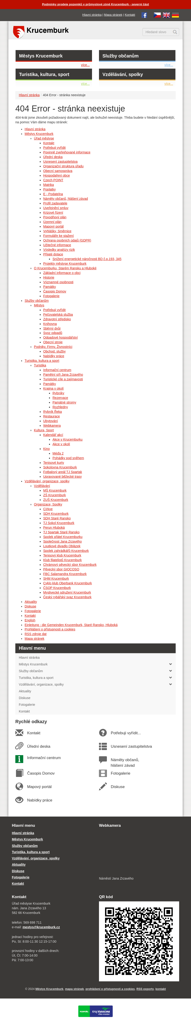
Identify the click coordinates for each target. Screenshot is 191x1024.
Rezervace (60, 398)
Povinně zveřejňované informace (66, 152)
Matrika (48, 185)
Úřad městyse (44, 138)
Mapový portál (53, 226)
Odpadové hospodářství (60, 337)
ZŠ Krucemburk (54, 495)
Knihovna (50, 324)
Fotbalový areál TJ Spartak (62, 472)
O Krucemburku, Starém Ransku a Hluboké (65, 268)
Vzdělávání (42, 486)
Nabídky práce (53, 356)
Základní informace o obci (61, 273)
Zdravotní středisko (57, 319)
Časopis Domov (54, 291)
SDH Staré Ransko (57, 518)
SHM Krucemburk (56, 578)
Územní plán (52, 222)
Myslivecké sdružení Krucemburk (67, 592)
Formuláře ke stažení (58, 236)
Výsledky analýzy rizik (59, 249)
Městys (39, 305)
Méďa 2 (58, 453)
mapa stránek (74, 989)
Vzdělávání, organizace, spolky (47, 481)
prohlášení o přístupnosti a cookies (110, 989)
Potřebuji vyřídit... (126, 733)
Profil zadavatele (55, 203)
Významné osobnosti (58, 282)
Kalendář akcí (53, 435)
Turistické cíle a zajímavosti (63, 379)
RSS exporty (145, 989)
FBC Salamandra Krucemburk (65, 574)
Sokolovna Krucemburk (60, 467)
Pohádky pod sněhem (68, 458)
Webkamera (52, 425)
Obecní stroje (53, 342)
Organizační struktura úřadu (63, 166)
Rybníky (58, 393)
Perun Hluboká (54, 527)
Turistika (40, 365)
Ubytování (50, 421)
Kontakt (130, 14)
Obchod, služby (54, 351)
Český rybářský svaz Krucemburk (67, 597)
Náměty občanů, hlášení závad (65, 198)
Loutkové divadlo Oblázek (61, 546)
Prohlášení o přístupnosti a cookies (50, 629)
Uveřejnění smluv (55, 208)
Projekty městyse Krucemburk (64, 263)
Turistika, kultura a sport (42, 361)
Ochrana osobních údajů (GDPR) (67, 240)
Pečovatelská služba (58, 314)
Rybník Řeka (52, 411)
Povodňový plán (54, 217)
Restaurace (51, 416)
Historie (48, 277)
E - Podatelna (53, 194)
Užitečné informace (57, 245)
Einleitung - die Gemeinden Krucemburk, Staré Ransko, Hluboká (71, 625)
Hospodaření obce (56, 175)
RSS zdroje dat (35, 634)
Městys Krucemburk (41, 55)
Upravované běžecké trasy (62, 476)
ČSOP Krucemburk (57, 588)
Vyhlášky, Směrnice (57, 231)
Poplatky (49, 189)
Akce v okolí (61, 444)
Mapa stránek (113, 14)
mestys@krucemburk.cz (41, 927)
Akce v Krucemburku (67, 439)
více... (85, 65)
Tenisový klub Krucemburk (62, 555)
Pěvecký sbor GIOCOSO (61, 569)
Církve (48, 509)
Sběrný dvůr (52, 328)
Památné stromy (64, 402)
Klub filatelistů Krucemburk (62, 560)
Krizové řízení (53, 212)
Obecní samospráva (57, 171)
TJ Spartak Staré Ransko (61, 532)
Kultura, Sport (44, 430)
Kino (46, 449)
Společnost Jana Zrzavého (62, 541)
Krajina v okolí (53, 388)
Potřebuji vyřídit (54, 147)
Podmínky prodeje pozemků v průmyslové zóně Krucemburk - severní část (95, 4)
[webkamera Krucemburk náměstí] (139, 852)
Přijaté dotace (53, 254)
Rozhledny (60, 407)
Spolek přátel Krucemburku (62, 537)
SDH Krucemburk (56, 513)
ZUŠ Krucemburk (55, 500)
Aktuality (31, 602)
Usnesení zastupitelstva (60, 161)
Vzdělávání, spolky (122, 74)
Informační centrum (57, 370)
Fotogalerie (51, 296)
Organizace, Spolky (48, 504)
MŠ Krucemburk (54, 490)
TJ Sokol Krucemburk (58, 523)
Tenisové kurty (53, 462)
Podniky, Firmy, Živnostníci (53, 347)
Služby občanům (120, 55)
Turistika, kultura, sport (44, 74)
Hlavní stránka (92, 14)
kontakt (160, 989)
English (30, 620)
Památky (49, 287)
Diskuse (30, 606)
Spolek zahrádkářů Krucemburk (66, 551)
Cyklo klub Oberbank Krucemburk (67, 583)
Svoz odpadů (52, 333)
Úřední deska (53, 157)
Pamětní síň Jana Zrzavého (63, 374)
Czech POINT (53, 180)
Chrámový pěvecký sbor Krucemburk (70, 564)
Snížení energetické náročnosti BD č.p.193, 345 (87, 259)
